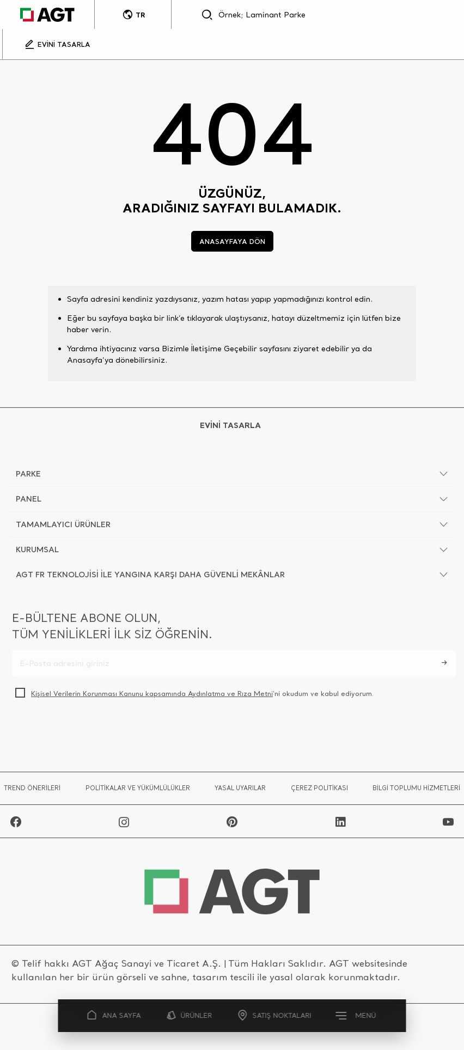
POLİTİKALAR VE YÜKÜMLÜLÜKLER (138, 791)
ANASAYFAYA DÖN (232, 241)
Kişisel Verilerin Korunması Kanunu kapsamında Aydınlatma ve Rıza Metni (152, 696)
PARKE (28, 476)
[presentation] (95, 734)
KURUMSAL (37, 552)
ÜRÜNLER (189, 1015)
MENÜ (357, 1015)
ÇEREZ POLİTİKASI (319, 791)
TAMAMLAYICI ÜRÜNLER (63, 527)
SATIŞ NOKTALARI (275, 1015)
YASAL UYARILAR (240, 791)
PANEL (28, 501)
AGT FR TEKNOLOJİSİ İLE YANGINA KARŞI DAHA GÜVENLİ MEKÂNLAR (150, 577)
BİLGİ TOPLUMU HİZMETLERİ (416, 791)
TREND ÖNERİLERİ (32, 791)
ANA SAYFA (114, 1015)
